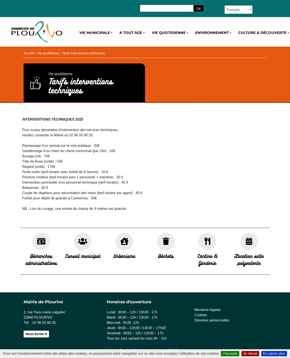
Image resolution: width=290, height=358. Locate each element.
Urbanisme (124, 256)
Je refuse (250, 353)
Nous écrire (35, 334)
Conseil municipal (82, 256)
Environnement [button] (212, 33)
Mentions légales (207, 310)
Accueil (29, 53)
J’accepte (230, 353)
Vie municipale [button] (94, 33)
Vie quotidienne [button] (169, 33)
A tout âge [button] (130, 33)
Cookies (200, 315)
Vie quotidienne (48, 53)
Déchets (165, 256)
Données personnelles (211, 320)
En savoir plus (274, 353)
